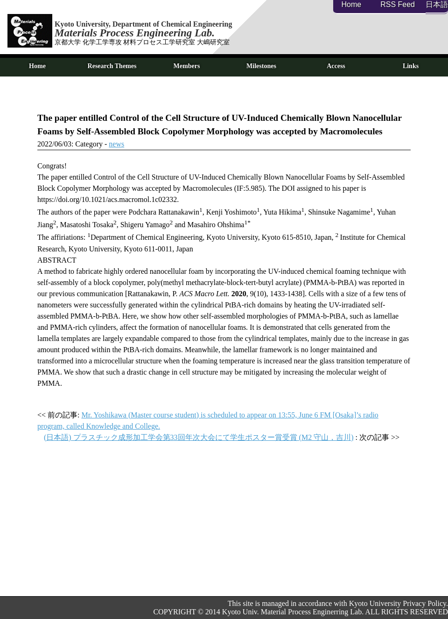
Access (336, 66)
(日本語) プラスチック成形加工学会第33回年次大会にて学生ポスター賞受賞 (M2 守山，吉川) (199, 437)
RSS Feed (397, 4)
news (116, 144)
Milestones (261, 66)
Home (352, 4)
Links (411, 66)
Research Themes (112, 66)
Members (187, 66)
